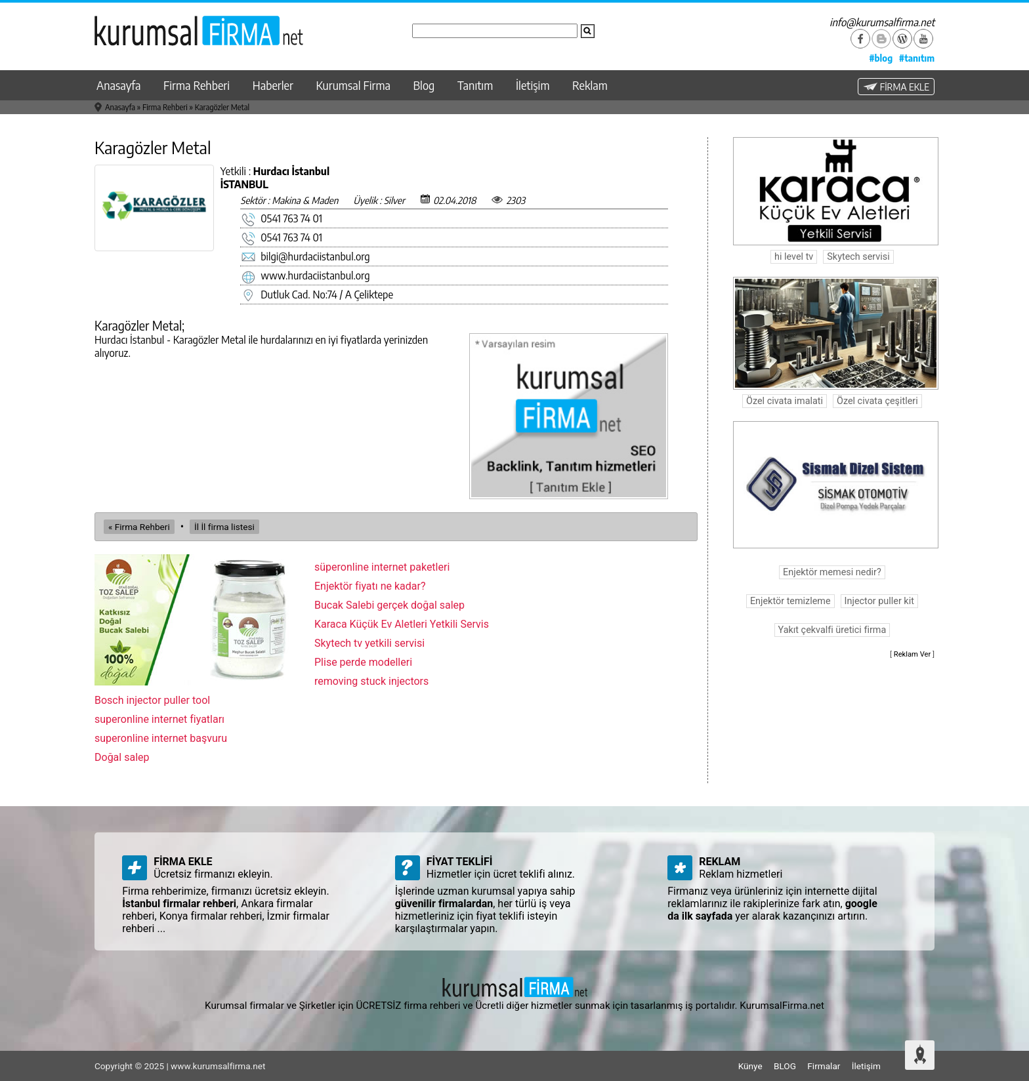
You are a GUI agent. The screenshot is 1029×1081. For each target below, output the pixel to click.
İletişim (533, 85)
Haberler (273, 85)
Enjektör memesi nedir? (832, 572)
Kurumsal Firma (353, 85)
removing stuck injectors (371, 681)
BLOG (785, 1066)
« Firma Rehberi (139, 526)
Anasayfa (118, 85)
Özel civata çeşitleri (877, 401)
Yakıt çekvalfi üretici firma (832, 630)
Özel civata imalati (784, 401)
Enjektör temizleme (790, 601)
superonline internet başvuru (160, 738)
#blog (880, 58)
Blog (424, 85)
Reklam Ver (912, 654)
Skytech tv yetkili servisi (369, 643)
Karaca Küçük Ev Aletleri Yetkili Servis (401, 624)
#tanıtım (916, 58)
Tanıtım (475, 85)
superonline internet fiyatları (159, 719)
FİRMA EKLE (896, 86)
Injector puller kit (879, 601)
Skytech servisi (858, 256)
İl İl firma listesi (224, 526)
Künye (750, 1066)
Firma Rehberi (196, 85)
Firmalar (823, 1066)
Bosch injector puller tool (152, 700)
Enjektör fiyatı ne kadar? (370, 586)
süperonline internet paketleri (382, 567)
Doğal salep (122, 757)
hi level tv (793, 256)
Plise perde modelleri (363, 662)
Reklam (590, 85)
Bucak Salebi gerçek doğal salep (389, 605)
